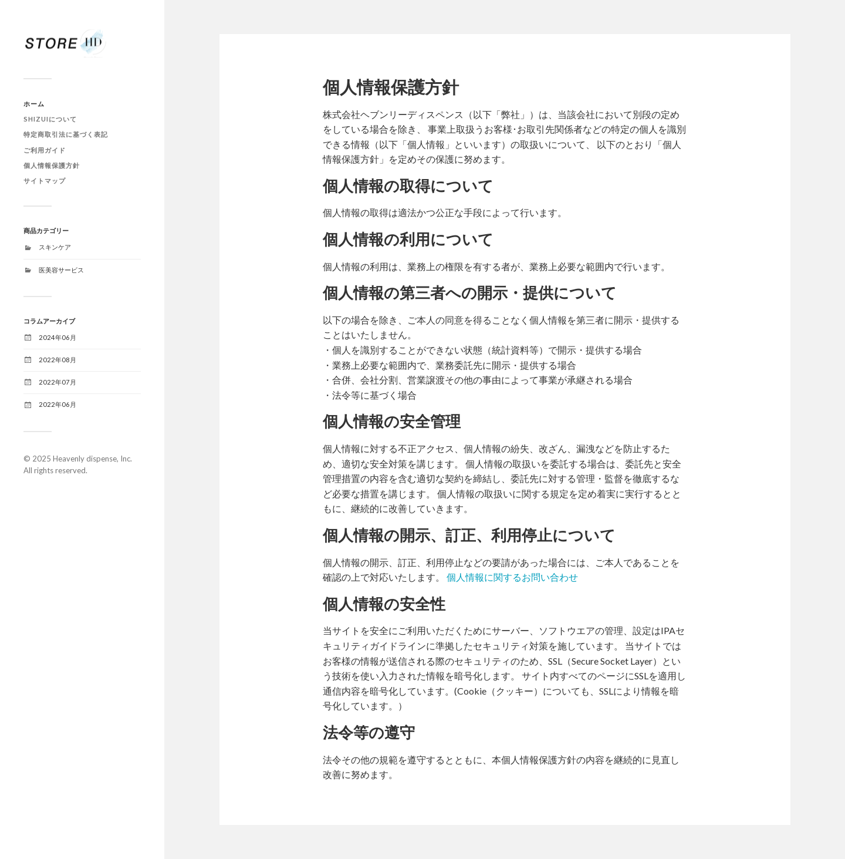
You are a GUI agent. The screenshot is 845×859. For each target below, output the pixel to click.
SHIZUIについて (50, 119)
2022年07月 (57, 382)
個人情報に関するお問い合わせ (512, 576)
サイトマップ (44, 180)
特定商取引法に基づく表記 (65, 134)
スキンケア (55, 247)
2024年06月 (57, 337)
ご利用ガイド (44, 150)
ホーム (34, 103)
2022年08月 (57, 359)
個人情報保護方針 (51, 165)
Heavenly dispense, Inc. (92, 458)
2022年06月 (57, 404)
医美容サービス (61, 270)
